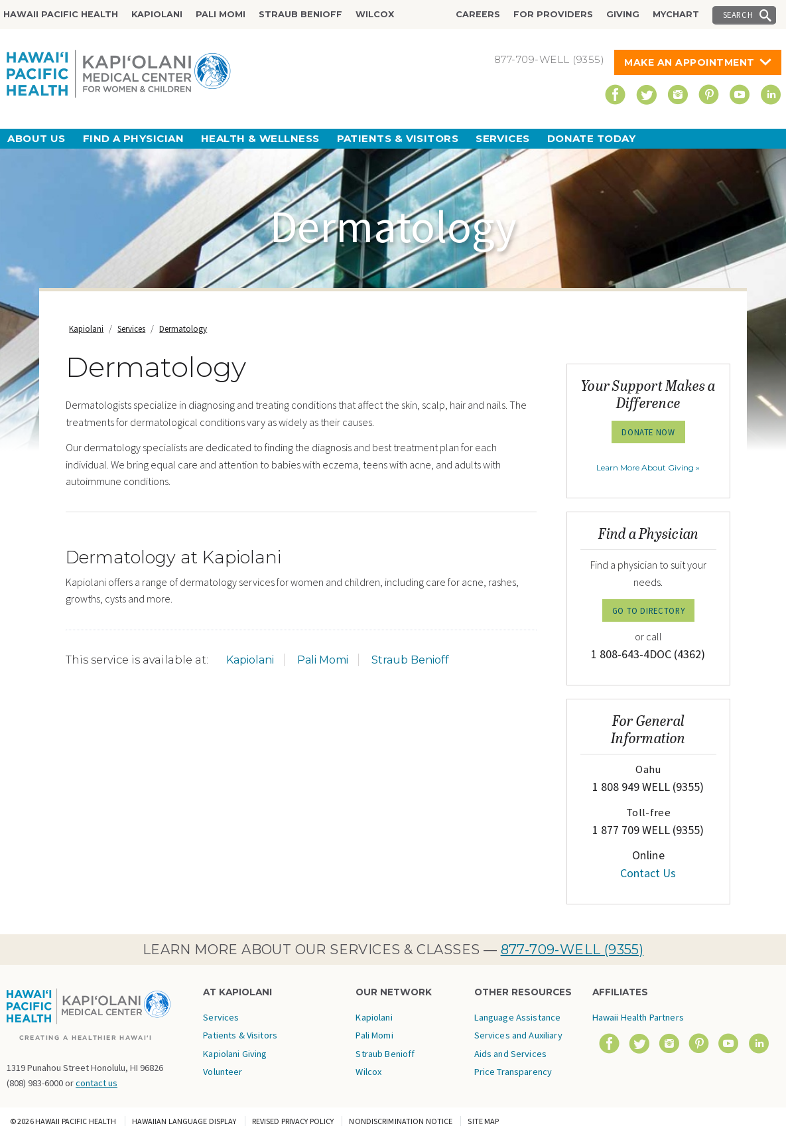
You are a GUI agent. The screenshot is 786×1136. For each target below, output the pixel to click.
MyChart (676, 14)
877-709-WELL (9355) (572, 950)
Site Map (483, 1121)
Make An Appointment (689, 62)
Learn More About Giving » (648, 467)
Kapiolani (156, 14)
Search (738, 14)
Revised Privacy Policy (293, 1121)
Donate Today (591, 138)
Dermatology (183, 328)
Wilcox (375, 14)
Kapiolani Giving (235, 1054)
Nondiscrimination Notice (400, 1121)
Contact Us (648, 873)
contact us (96, 1083)
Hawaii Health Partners (638, 1017)
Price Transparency (513, 1072)
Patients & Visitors (398, 138)
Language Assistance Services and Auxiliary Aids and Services (518, 1035)
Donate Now (648, 432)
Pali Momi (220, 14)
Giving (622, 14)
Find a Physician (133, 138)
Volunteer (222, 1072)
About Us (36, 138)
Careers (478, 14)
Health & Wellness (260, 138)
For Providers (553, 14)
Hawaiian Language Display (184, 1121)
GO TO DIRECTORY (648, 610)
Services (503, 138)
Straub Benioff (300, 14)
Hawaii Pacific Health (60, 14)
